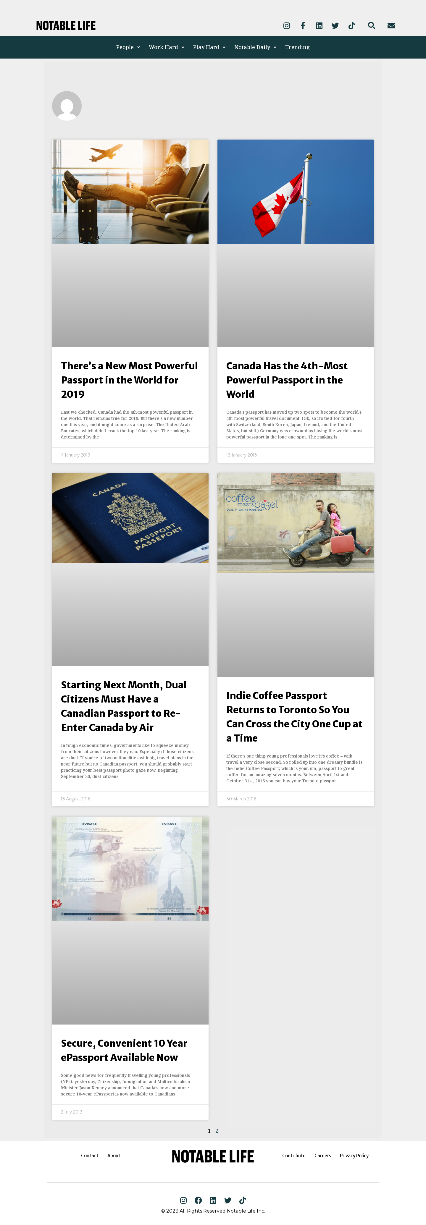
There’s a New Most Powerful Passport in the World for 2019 (129, 380)
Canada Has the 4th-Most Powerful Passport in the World (287, 380)
